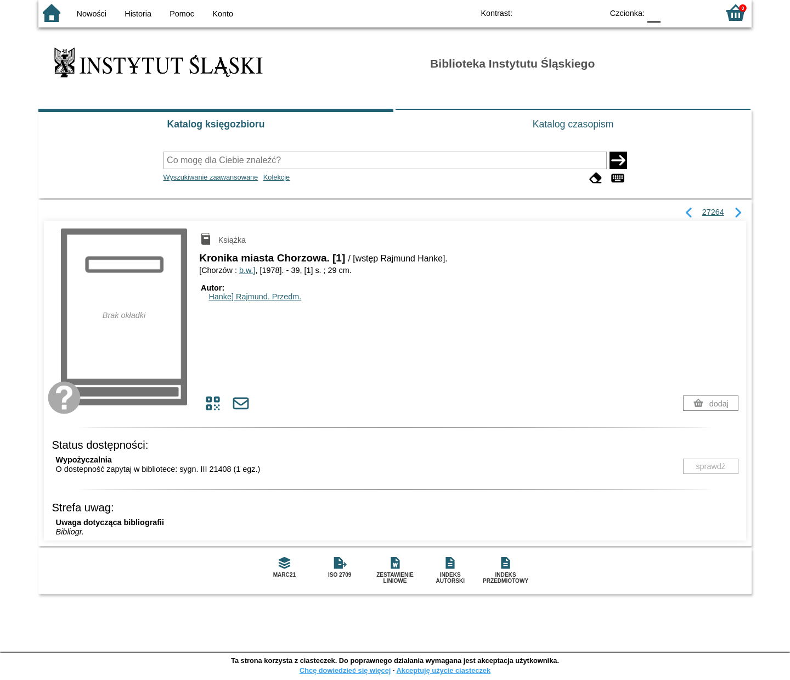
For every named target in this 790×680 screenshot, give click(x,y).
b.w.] (247, 270)
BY (591, 12)
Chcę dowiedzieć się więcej (345, 670)
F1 (673, 12)
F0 (653, 12)
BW (547, 12)
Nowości (91, 13)
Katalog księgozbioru (216, 124)
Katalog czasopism (573, 124)
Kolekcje (276, 177)
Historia (138, 13)
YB (569, 12)
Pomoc (182, 13)
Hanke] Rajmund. (254, 296)
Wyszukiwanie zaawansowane (210, 177)
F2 (698, 12)
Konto (222, 13)
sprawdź (710, 466)
